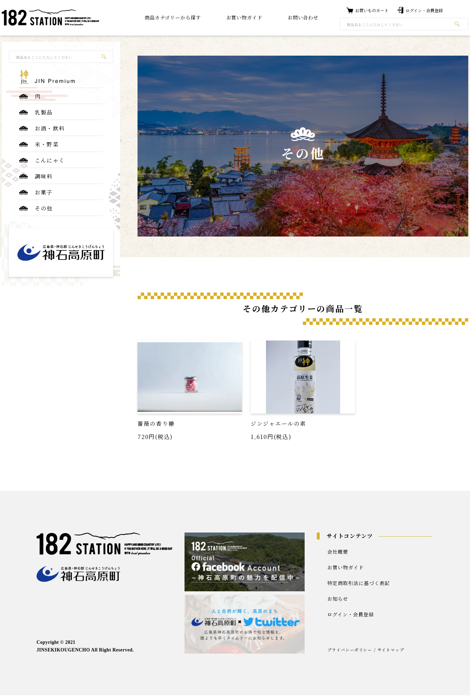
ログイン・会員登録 (350, 614)
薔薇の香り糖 (156, 423)
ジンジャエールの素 (278, 423)
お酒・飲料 (50, 129)
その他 (44, 210)
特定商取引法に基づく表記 (358, 583)
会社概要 (337, 552)
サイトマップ (391, 650)
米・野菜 (47, 145)
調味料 (44, 178)
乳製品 (44, 113)
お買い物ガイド (345, 567)
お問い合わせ (303, 17)
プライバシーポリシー (350, 650)
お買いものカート (372, 10)
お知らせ (337, 598)
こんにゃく (50, 161)
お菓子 (44, 194)
